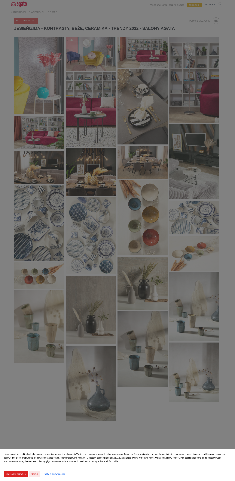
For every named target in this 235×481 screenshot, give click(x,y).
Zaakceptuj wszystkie (16, 474)
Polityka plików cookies (54, 474)
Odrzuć (34, 474)
